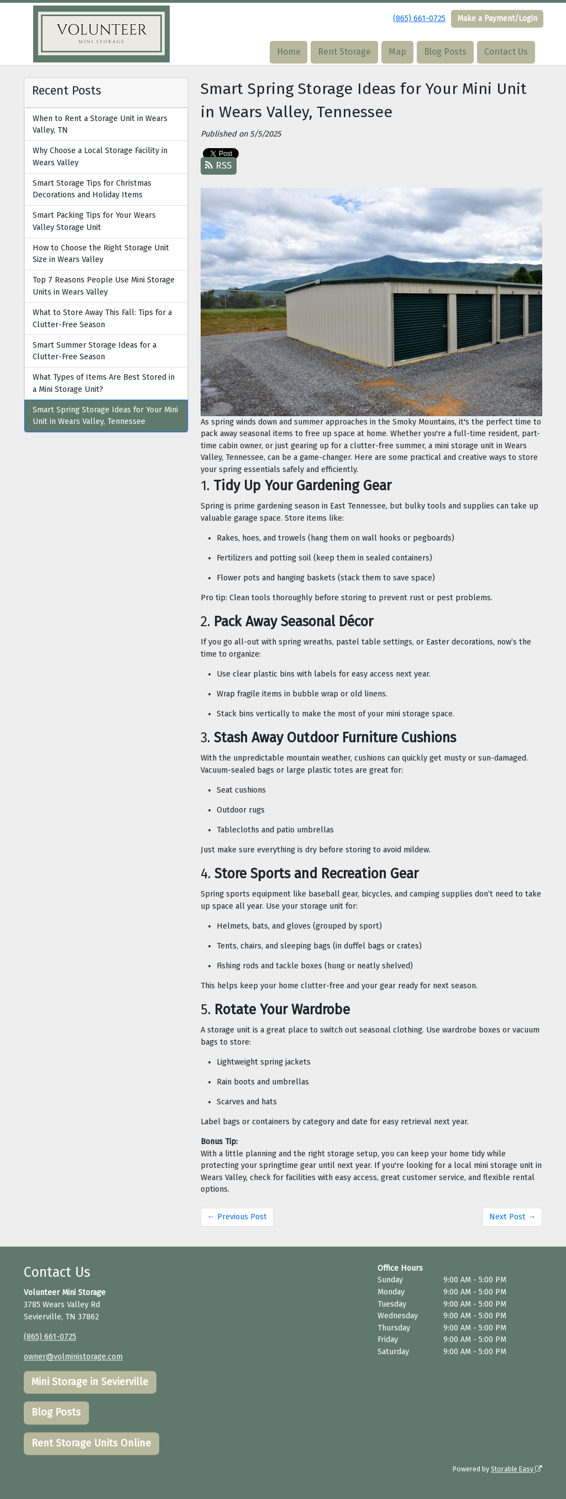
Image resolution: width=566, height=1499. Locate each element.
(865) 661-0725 (419, 18)
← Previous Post (237, 1217)
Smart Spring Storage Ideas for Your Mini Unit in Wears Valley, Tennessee (105, 416)
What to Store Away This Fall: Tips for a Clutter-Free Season (102, 318)
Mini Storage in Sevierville (90, 1382)
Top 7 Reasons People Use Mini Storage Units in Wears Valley (104, 286)
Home (289, 51)
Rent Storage (344, 51)
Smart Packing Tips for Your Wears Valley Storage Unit (94, 221)
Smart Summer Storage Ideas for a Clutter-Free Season (94, 351)
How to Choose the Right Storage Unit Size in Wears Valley (101, 254)
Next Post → (512, 1217)
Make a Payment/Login (497, 18)
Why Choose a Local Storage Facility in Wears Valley (100, 156)
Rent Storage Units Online (91, 1444)
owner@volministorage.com (73, 1356)
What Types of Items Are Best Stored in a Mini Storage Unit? (104, 383)
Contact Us (506, 51)
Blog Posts (445, 51)
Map (397, 51)
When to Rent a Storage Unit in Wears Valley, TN (100, 124)
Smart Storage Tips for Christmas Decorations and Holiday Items (92, 189)
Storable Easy (516, 1469)
